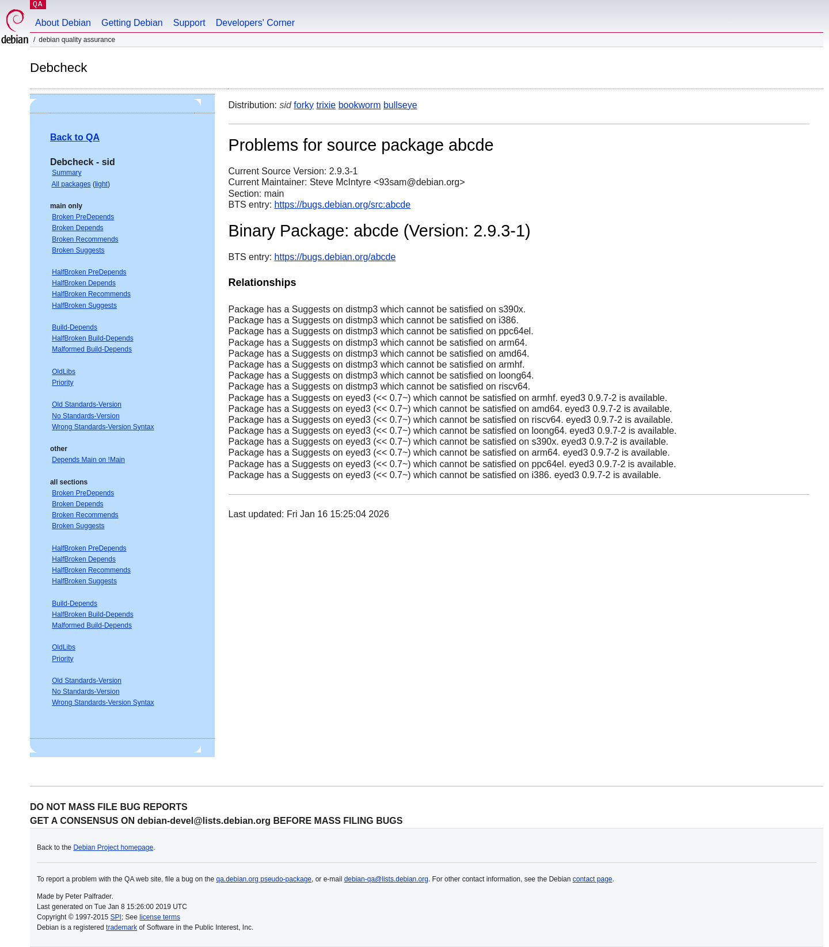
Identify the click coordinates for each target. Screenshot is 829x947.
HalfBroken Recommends (91, 294)
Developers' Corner (255, 23)
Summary (66, 173)
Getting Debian (132, 23)
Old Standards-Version (86, 404)
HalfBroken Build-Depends (92, 338)
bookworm (360, 105)
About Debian (63, 23)
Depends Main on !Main (88, 460)
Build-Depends (74, 327)
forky (304, 105)
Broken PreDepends (83, 217)
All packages (71, 184)
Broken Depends (77, 228)
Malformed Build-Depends (92, 349)
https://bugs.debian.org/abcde (335, 257)
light (101, 184)
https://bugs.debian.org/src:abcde (343, 204)
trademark (121, 927)
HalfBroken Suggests (84, 305)
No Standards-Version (85, 416)
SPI (116, 917)
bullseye (400, 105)
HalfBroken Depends (84, 283)
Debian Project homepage (113, 847)
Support (189, 23)
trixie (326, 105)
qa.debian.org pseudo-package (263, 879)
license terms (159, 917)
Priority (62, 383)
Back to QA (75, 137)
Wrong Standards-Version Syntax (103, 427)
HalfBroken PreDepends (89, 272)
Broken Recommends (85, 239)
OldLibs (63, 372)
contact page (593, 879)
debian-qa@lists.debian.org (386, 879)
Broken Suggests (78, 250)
